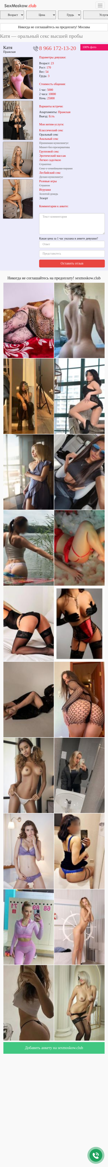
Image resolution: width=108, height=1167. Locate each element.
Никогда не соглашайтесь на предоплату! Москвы (54, 27)
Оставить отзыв (72, 263)
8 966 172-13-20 (57, 48)
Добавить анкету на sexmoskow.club (54, 1048)
